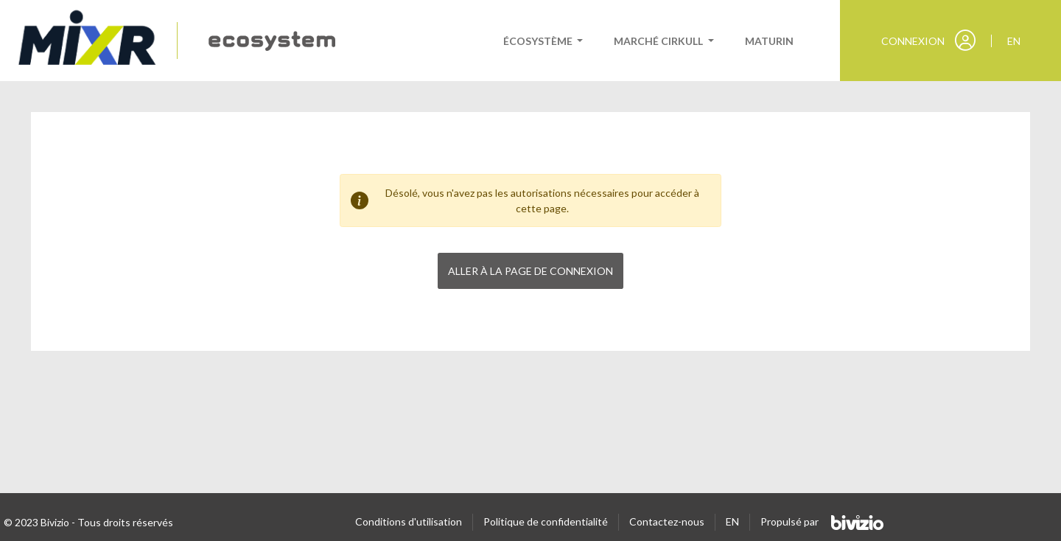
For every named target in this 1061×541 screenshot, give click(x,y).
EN (732, 521)
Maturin (769, 41)
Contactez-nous (666, 521)
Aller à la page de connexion (530, 271)
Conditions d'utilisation (408, 521)
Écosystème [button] (539, 41)
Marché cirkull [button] (659, 41)
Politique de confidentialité (545, 521)
